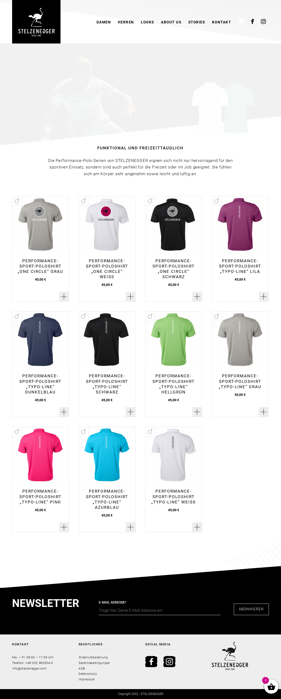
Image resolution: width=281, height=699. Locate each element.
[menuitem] (103, 22)
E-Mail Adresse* (159, 607)
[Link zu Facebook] (253, 22)
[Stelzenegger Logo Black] (36, 22)
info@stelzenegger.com (30, 668)
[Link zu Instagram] (263, 22)
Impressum (87, 679)
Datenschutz (88, 674)
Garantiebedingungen (95, 663)
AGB (82, 668)
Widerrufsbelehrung (94, 657)
